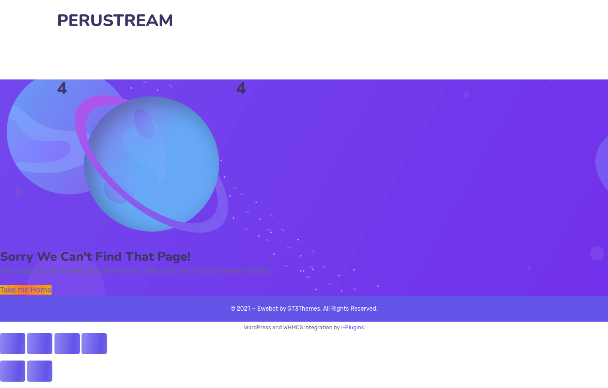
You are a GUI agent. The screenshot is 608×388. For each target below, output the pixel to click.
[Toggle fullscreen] (67, 343)
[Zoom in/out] (94, 343)
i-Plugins (352, 327)
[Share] (39, 343)
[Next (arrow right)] (39, 371)
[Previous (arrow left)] (12, 371)
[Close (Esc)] (12, 343)
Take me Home (26, 290)
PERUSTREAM (115, 21)
